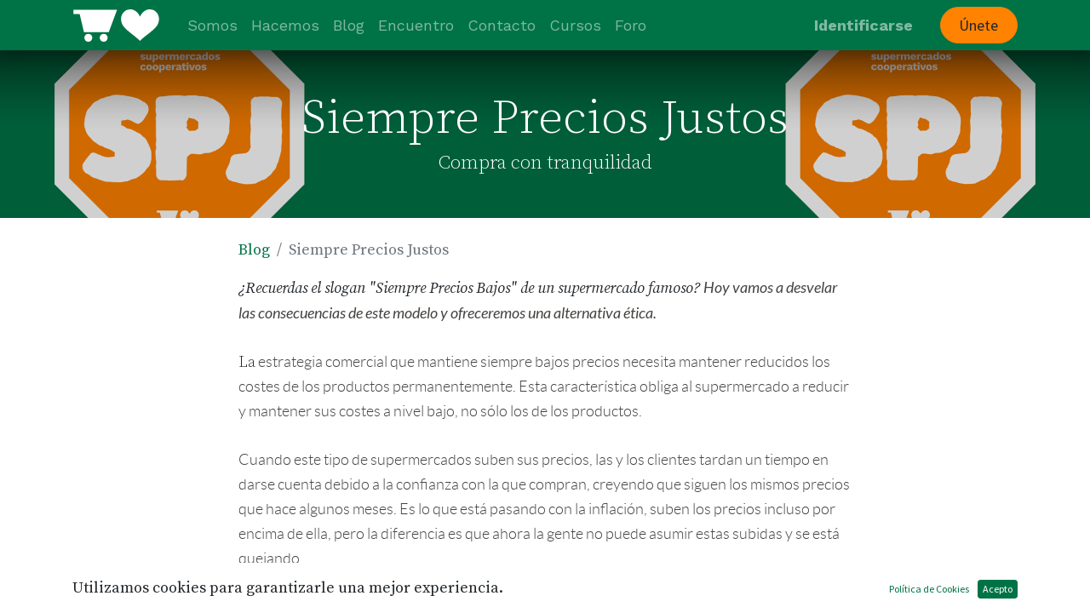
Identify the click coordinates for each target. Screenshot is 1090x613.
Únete (978, 25)
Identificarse (863, 25)
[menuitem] (212, 25)
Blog (254, 250)
